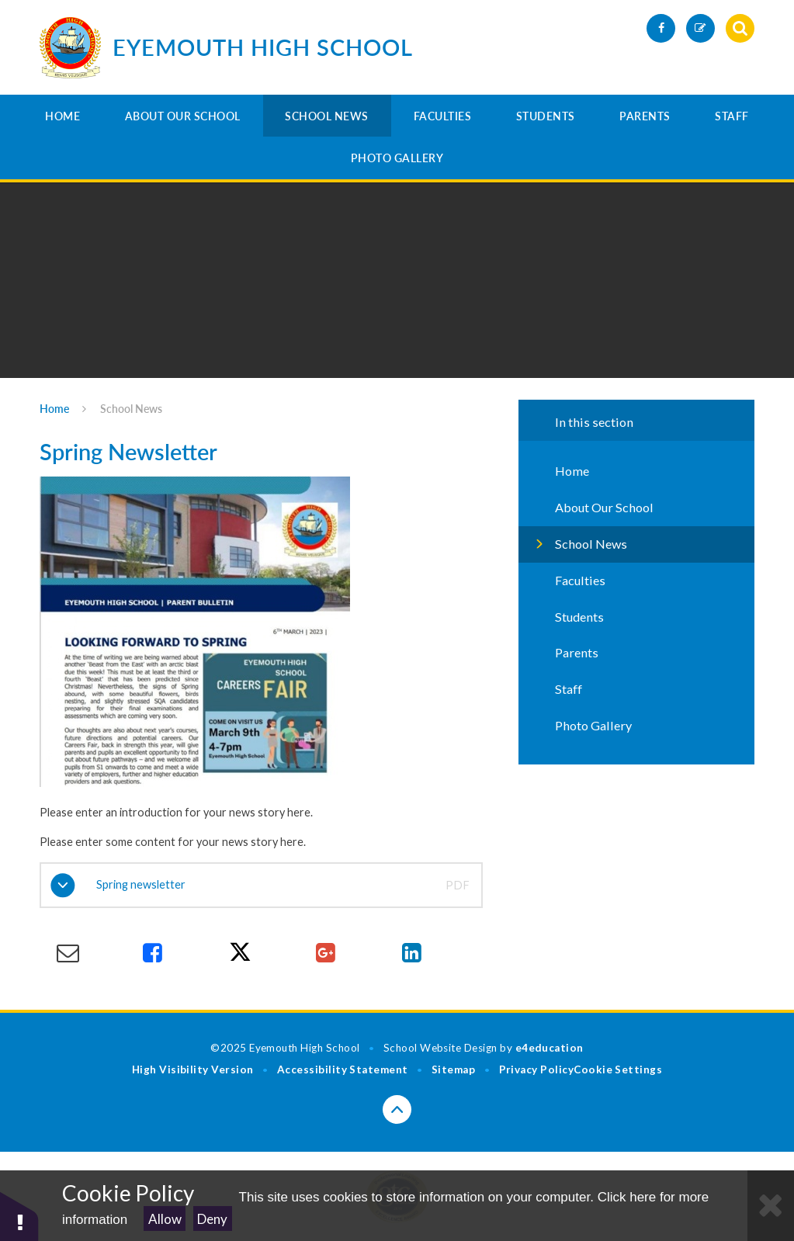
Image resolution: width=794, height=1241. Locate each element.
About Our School (183, 116)
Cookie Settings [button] (618, 1069)
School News (327, 116)
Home (62, 116)
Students (545, 116)
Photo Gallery (397, 158)
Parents (645, 116)
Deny (212, 1219)
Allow (165, 1219)
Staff (732, 116)
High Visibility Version (193, 1069)
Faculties (443, 116)
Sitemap (453, 1069)
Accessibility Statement (342, 1069)
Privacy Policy (536, 1069)
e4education (549, 1048)
